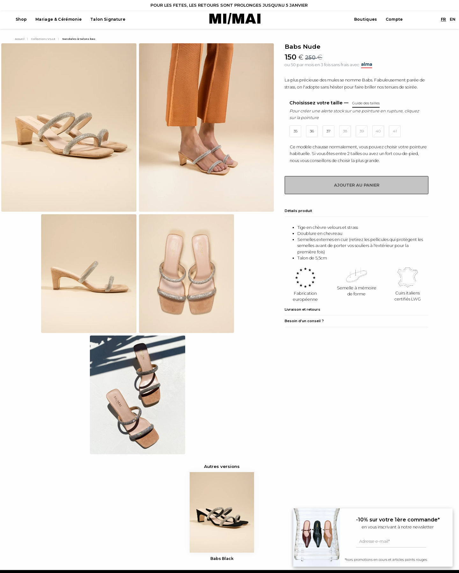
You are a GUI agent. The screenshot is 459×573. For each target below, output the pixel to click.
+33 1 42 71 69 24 (29, 492)
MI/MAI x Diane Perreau (148, 485)
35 (295, 131)
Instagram (24, 515)
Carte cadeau (138, 500)
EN (443, 19)
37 (328, 131)
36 (312, 131)
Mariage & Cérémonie (57, 19)
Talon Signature (106, 19)
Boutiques (356, 19)
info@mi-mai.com (32, 508)
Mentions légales (251, 500)
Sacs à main (137, 492)
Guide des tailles (251, 477)
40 (378, 131)
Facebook (24, 523)
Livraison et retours (302, 309)
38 (345, 131)
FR (434, 19)
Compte (384, 19)
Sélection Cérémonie (146, 508)
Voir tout (133, 477)
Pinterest (23, 530)
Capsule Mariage (141, 515)
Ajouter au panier (356, 185)
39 (362, 131)
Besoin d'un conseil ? (304, 321)
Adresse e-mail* (374, 541)
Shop (19, 19)
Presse (241, 485)
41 (395, 131)
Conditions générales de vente (265, 492)
